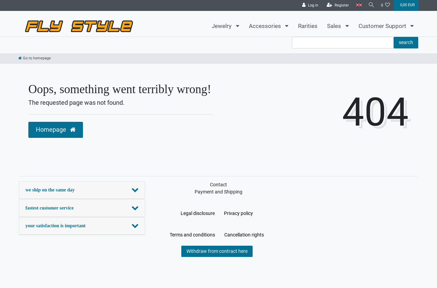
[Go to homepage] (34, 58)
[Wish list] (385, 5)
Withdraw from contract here (217, 251)
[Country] (357, 5)
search (406, 42)
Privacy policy (238, 213)
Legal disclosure (198, 213)
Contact (218, 184)
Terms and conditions (192, 234)
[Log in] (308, 5)
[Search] (370, 5)
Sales (334, 26)
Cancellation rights (244, 234)
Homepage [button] (55, 129)
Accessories (265, 26)
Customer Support (383, 26)
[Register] (336, 5)
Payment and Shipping (218, 192)
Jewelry (222, 26)
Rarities (308, 26)
